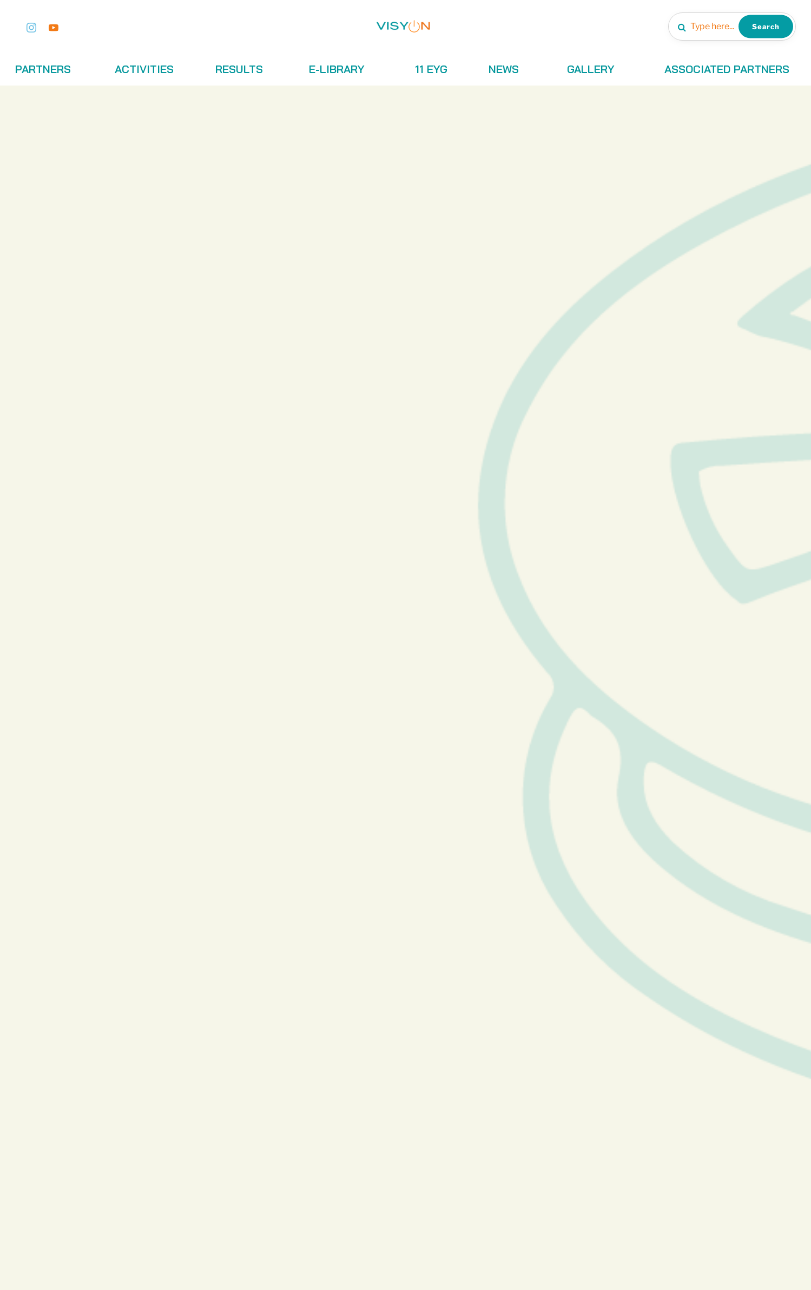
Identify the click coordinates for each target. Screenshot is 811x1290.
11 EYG (431, 69)
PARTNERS (43, 69)
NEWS (504, 69)
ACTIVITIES (144, 69)
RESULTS (239, 69)
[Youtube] (53, 26)
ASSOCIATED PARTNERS (726, 69)
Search (766, 26)
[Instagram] (31, 26)
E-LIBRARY (337, 69)
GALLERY (591, 69)
